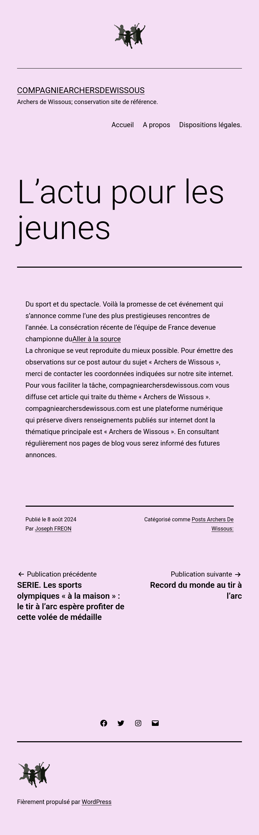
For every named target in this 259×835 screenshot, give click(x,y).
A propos (156, 125)
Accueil (123, 125)
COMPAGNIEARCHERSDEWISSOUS (81, 90)
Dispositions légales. (210, 125)
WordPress (96, 801)
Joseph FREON (53, 528)
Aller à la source (96, 339)
